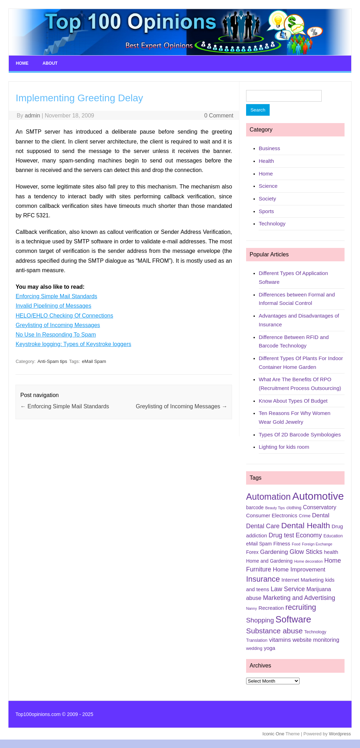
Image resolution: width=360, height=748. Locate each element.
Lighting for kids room (284, 447)
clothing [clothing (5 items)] (294, 507)
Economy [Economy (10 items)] (309, 535)
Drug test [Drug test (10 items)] (281, 535)
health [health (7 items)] (331, 552)
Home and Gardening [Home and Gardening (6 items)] (269, 561)
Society (267, 199)
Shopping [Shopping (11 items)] (260, 620)
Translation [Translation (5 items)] (257, 640)
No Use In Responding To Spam (55, 335)
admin (32, 116)
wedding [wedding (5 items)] (254, 648)
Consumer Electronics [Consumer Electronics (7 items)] (271, 515)
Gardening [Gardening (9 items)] (274, 552)
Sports (266, 211)
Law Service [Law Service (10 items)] (288, 589)
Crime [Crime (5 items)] (304, 515)
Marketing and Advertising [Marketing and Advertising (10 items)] (299, 597)
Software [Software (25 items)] (293, 619)
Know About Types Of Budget (293, 401)
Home (22, 63)
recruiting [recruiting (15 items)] (300, 607)
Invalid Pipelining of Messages (53, 306)
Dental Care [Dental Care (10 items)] (262, 526)
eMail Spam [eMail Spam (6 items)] (259, 543)
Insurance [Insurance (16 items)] (263, 579)
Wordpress (340, 733)
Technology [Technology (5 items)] (315, 631)
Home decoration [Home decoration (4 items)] (308, 561)
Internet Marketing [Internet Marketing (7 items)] (303, 580)
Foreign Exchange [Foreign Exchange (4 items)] (317, 544)
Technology (272, 223)
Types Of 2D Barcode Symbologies (300, 434)
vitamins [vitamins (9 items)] (280, 640)
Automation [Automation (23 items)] (268, 496)
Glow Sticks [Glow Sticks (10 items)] (306, 551)
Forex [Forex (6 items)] (252, 552)
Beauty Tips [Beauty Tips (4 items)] (275, 508)
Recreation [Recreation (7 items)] (271, 608)
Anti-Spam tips (52, 361)
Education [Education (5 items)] (333, 535)
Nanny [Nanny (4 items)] (251, 608)
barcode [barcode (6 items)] (255, 507)
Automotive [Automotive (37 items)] (318, 496)
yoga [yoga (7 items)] (269, 648)
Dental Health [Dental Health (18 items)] (305, 525)
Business (269, 148)
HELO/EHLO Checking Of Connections (64, 316)
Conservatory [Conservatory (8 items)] (319, 507)
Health (266, 161)
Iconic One (273, 733)
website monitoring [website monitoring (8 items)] (315, 640)
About (50, 63)
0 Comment (218, 116)
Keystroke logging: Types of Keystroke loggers (73, 344)
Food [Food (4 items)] (296, 544)
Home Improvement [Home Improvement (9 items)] (299, 569)
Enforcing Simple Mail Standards (56, 296)
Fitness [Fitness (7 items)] (281, 543)
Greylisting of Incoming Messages (57, 325)
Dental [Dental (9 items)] (320, 515)
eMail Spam (94, 361)
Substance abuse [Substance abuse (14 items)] (274, 631)
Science (268, 186)
